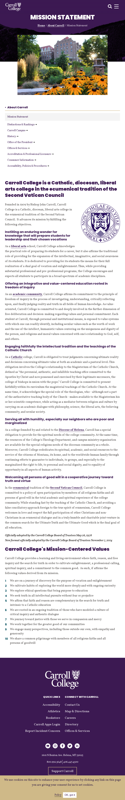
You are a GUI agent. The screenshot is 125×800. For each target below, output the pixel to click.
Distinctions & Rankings (22, 124)
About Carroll (56, 25)
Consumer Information (21, 160)
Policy (58, 795)
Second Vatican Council (66, 488)
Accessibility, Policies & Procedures (28, 166)
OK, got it (70, 795)
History (12, 136)
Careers (70, 718)
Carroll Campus (17, 130)
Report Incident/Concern (42, 731)
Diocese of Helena (71, 430)
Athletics (54, 711)
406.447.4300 (70, 762)
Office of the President (21, 142)
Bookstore (53, 718)
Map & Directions (77, 711)
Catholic (17, 357)
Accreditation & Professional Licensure (30, 154)
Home (41, 25)
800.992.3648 (54, 762)
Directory (71, 724)
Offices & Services (18, 148)
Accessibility (51, 705)
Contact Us (72, 705)
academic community (27, 294)
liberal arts (18, 246)
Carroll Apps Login (47, 724)
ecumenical (21, 488)
